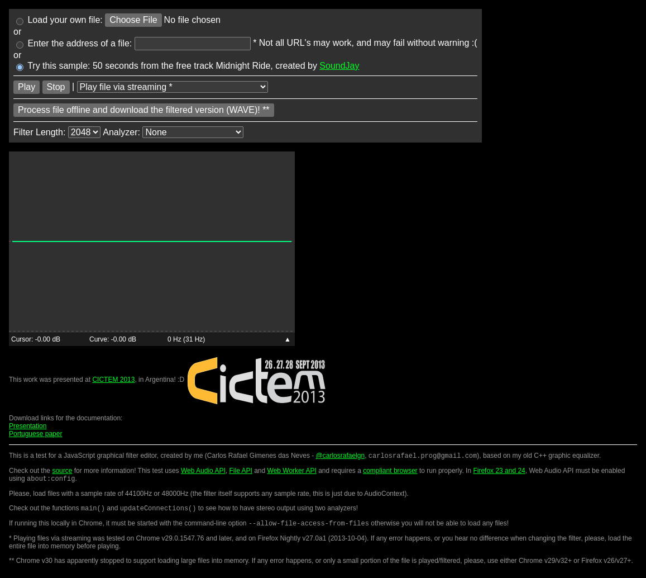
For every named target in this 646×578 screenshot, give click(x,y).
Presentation (27, 426)
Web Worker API (292, 472)
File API (240, 472)
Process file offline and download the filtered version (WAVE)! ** (144, 110)
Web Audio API (203, 472)
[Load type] (172, 87)
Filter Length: (39, 131)
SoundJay (339, 65)
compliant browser (390, 472)
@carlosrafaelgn (340, 457)
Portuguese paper (35, 434)
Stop (56, 87)
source (62, 472)
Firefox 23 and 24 (499, 472)
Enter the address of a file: (74, 43)
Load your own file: (59, 20)
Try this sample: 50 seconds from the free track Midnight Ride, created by (188, 65)
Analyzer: (121, 131)
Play (26, 87)
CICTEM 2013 (113, 379)
